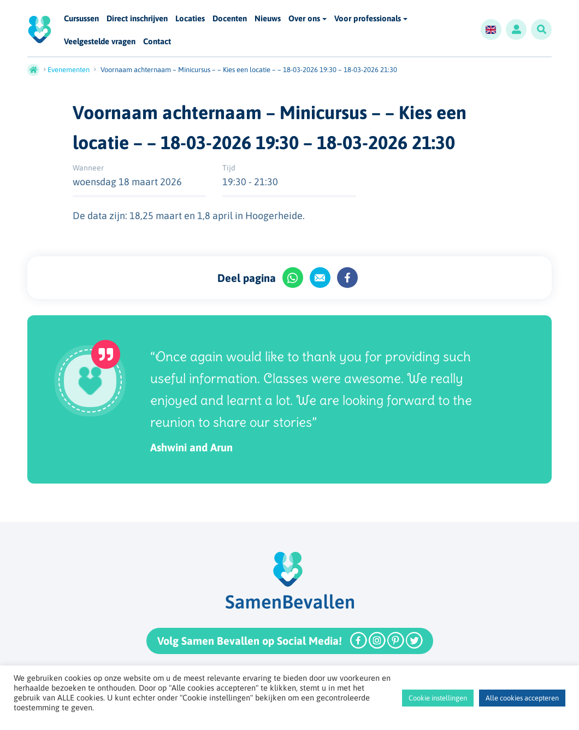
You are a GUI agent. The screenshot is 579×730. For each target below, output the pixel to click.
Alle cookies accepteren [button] (522, 698)
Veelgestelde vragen (99, 42)
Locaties (190, 19)
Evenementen (69, 70)
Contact (157, 42)
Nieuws (268, 19)
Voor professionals (367, 18)
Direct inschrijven (137, 19)
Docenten (229, 19)
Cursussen (81, 19)
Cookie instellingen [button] (438, 698)
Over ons (304, 18)
